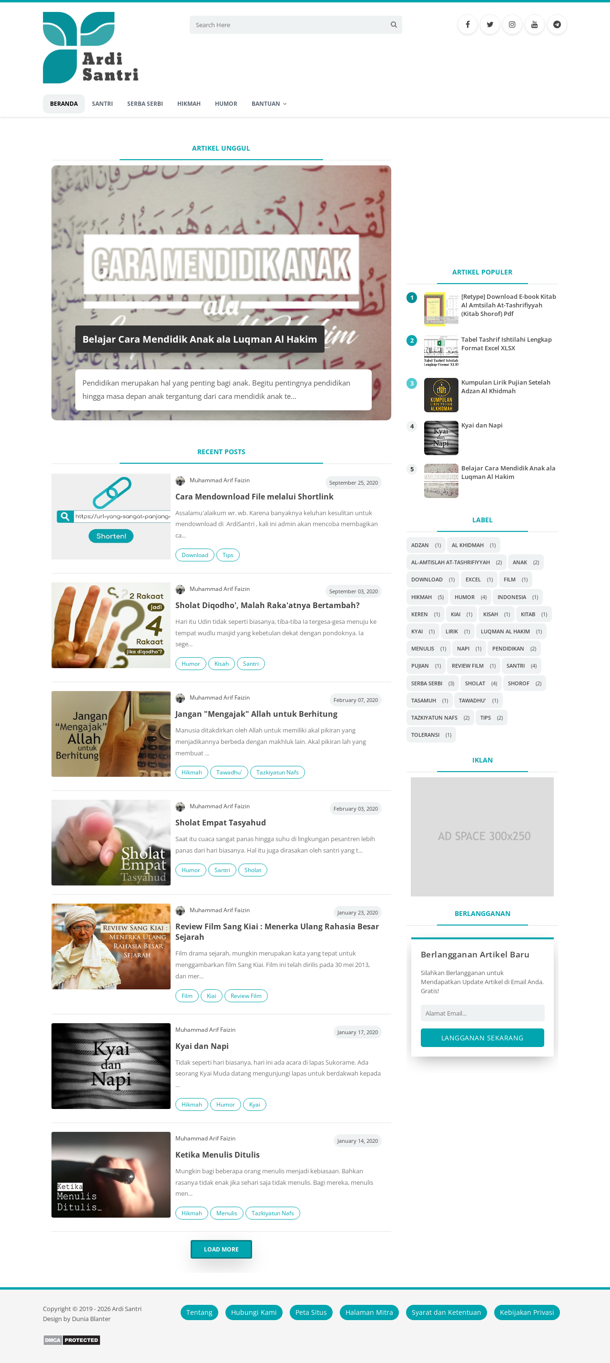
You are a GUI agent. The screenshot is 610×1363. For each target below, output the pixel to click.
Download (195, 555)
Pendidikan (508, 648)
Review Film (246, 996)
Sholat (252, 870)
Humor (191, 664)
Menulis (226, 1213)
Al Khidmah (468, 545)
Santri (251, 664)
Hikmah (192, 772)
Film (187, 996)
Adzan (420, 545)
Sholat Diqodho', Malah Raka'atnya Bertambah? (267, 605)
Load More (221, 1249)
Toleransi (425, 734)
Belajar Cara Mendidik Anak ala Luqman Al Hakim (199, 339)
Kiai (211, 996)
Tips (228, 555)
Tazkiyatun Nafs (277, 772)
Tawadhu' (229, 772)
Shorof (518, 683)
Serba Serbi (426, 683)
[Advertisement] (483, 196)
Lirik (452, 631)
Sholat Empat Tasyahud (220, 822)
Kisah (221, 664)
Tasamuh (423, 700)
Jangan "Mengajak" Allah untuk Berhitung (256, 714)
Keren (419, 614)
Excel (473, 579)
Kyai (254, 1104)
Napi (463, 648)
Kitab (528, 614)
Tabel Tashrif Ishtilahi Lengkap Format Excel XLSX (506, 343)
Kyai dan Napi (202, 1046)
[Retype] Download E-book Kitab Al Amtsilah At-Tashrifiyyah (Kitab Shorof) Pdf (508, 305)
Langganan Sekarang (482, 1037)
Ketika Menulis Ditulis (217, 1154)
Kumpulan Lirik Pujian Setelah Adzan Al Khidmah (505, 386)
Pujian (420, 665)
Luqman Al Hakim (505, 631)
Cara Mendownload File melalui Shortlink (254, 496)
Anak (520, 562)
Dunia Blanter (91, 1319)
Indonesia (512, 596)
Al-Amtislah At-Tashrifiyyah (450, 562)
